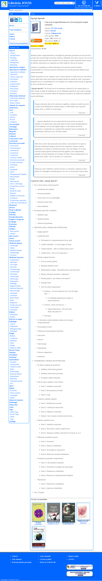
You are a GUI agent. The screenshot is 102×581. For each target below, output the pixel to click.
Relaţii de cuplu (15, 191)
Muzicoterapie (15, 291)
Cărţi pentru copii (15, 139)
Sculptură (13, 122)
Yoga (11, 410)
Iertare (12, 167)
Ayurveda (13, 267)
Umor (11, 407)
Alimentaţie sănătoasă (17, 96)
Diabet (12, 248)
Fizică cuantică (15, 393)
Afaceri (12, 51)
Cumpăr (38, 41)
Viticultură (13, 91)
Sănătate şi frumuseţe (17, 196)
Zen (11, 383)
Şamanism (13, 379)
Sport (11, 386)
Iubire (12, 172)
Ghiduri (12, 229)
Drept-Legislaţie (15, 210)
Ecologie (12, 212)
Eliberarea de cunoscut (83, 522)
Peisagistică (14, 86)
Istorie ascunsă (14, 241)
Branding (13, 58)
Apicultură (13, 74)
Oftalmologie (14, 253)
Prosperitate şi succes (17, 186)
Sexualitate (13, 355)
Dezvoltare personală (17, 143)
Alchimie (13, 362)
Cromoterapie (14, 272)
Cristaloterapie (15, 269)
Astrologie (13, 127)
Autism (12, 324)
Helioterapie (14, 279)
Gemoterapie (14, 276)
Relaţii (12, 188)
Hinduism (13, 341)
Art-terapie (14, 264)
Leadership (14, 60)
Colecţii (12, 39)
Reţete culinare (15, 103)
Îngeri (12, 369)
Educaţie (12, 215)
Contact (15, 556)
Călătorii (12, 136)
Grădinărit (13, 82)
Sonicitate (13, 357)
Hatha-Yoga (14, 412)
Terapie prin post (16, 305)
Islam (12, 343)
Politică (12, 312)
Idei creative (13, 236)
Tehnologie (13, 402)
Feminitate (13, 165)
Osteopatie (13, 293)
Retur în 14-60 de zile (48, 562)
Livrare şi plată (45, 559)
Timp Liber (13, 405)
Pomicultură (14, 89)
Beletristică (13, 129)
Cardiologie (14, 246)
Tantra (12, 417)
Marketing (13, 65)
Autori (11, 34)
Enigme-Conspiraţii (16, 219)
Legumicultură (15, 84)
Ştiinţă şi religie (15, 348)
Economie (13, 390)
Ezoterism (13, 224)
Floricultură (14, 79)
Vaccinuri (13, 255)
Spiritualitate (14, 360)
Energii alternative (16, 217)
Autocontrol (14, 146)
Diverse (12, 207)
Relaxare (13, 193)
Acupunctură (14, 260)
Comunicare (14, 153)
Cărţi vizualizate (15, 30)
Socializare (14, 198)
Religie (11, 333)
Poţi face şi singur (15, 319)
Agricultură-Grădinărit (17, 70)
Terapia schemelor (38, 523)
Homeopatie (14, 281)
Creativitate (14, 155)
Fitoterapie (13, 274)
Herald (53, 31)
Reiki (12, 300)
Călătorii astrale (15, 367)
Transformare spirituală (18, 200)
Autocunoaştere (15, 148)
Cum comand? (45, 556)
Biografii (12, 131)
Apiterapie (13, 262)
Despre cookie (73, 556)
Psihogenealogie (15, 329)
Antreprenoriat (15, 55)
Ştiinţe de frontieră (16, 400)
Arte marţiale (14, 124)
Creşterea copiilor (16, 158)
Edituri (12, 36)
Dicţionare (13, 205)
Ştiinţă (11, 388)
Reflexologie (14, 298)
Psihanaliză (14, 326)
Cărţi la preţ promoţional (18, 43)
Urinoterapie (14, 307)
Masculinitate (14, 177)
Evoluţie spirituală (16, 162)
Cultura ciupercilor (16, 77)
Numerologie (14, 371)
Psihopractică (56, 33)
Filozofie (12, 226)
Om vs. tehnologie (16, 184)
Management (14, 62)
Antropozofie (14, 364)
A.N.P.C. (71, 559)
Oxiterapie (13, 295)
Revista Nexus (14, 350)
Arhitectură (13, 108)
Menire (12, 179)
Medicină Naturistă (16, 257)
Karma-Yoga (14, 414)
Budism (12, 336)
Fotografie (13, 115)
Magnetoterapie (15, 286)
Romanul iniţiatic (16, 374)
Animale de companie (17, 105)
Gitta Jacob (56, 28)
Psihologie (13, 322)
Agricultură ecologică (17, 67)
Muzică (12, 117)
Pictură (12, 119)
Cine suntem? (17, 559)
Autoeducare (14, 150)
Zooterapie (13, 310)
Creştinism (13, 338)
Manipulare (14, 314)
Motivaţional (14, 181)
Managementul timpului (18, 174)
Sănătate (12, 352)
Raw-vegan (14, 100)
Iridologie (13, 283)
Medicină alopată (15, 243)
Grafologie (13, 395)
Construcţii (13, 141)
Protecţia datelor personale (21, 562)
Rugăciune (13, 303)
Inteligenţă (13, 169)
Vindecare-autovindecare (18, 203)
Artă (11, 110)
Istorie (11, 238)
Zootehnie (13, 93)
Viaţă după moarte (16, 381)
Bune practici (14, 231)
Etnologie (12, 222)
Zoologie (12, 421)
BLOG (11, 26)
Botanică (12, 134)
